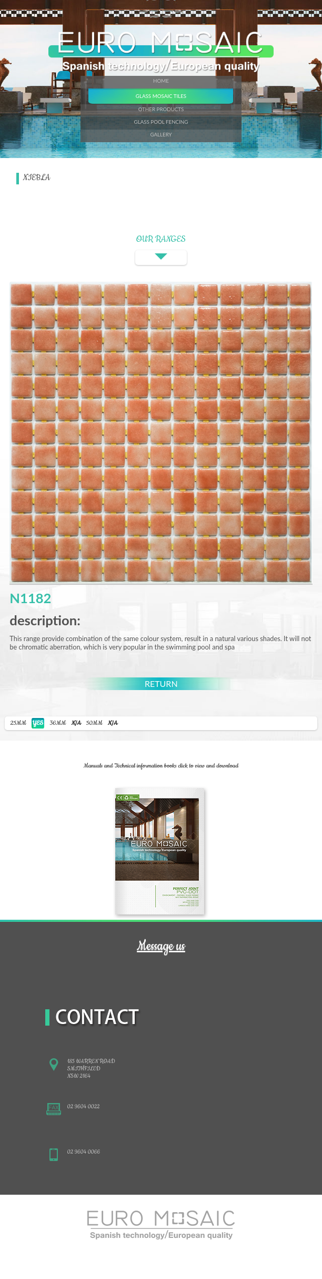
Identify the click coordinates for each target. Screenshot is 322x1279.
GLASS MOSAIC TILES (161, 96)
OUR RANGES (161, 249)
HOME (161, 80)
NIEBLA (36, 178)
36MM (64, 723)
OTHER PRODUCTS (161, 109)
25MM (27, 723)
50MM (101, 723)
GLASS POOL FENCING (161, 122)
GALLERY (161, 134)
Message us (161, 946)
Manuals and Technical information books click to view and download (161, 766)
